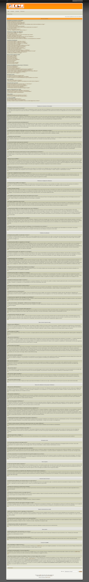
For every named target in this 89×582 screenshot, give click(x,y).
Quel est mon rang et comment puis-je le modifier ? (16, 37)
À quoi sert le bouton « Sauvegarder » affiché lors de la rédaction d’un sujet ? (21, 50)
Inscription (12, 11)
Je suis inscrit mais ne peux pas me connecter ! (16, 26)
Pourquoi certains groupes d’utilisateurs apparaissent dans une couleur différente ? (22, 70)
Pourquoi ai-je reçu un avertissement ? (14, 49)
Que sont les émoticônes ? (12, 57)
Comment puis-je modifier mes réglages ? (15, 32)
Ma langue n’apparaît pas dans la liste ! (14, 35)
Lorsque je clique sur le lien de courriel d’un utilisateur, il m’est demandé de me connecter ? (24, 38)
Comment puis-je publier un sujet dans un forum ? (16, 41)
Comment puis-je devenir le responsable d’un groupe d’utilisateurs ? (19, 69)
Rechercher (22, 11)
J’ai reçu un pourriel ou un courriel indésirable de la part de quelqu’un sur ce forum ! (22, 77)
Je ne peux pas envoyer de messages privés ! (15, 75)
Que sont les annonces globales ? (13, 59)
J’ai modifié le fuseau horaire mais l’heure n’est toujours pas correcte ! (20, 34)
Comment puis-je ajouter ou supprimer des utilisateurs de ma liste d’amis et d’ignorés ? (23, 81)
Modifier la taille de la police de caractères (7, 1)
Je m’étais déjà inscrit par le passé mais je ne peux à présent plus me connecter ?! (22, 27)
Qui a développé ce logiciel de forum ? (14, 98)
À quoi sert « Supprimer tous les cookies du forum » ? (17, 30)
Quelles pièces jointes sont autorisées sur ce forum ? (17, 95)
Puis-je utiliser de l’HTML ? (12, 56)
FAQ (8, 11)
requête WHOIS (31, 558)
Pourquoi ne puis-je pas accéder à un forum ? (15, 47)
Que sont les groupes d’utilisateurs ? (14, 68)
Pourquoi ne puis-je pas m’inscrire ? (13, 29)
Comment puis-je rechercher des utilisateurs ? (15, 86)
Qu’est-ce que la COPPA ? (12, 28)
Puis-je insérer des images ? (12, 58)
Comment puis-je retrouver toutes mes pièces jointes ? (17, 96)
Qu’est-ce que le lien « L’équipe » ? (13, 72)
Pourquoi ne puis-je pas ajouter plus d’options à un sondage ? (18, 45)
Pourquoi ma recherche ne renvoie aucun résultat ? (16, 84)
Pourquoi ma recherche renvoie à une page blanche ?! (17, 85)
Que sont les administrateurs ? (12, 66)
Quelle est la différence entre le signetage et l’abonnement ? (18, 90)
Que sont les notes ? (11, 61)
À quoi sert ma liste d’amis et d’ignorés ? (14, 80)
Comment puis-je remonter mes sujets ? (14, 52)
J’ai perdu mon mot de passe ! (12, 25)
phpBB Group (39, 545)
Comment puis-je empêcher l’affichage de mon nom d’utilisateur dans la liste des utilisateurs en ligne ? (26, 24)
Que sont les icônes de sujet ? (12, 63)
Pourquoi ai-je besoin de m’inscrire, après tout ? (16, 22)
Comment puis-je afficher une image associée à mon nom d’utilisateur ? (20, 36)
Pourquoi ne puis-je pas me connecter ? (14, 21)
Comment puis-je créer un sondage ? (14, 44)
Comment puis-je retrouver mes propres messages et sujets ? (18, 87)
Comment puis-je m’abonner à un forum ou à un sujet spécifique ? (19, 91)
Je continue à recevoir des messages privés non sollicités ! (18, 76)
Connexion (17, 11)
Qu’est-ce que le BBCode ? (12, 55)
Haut (8, 128)
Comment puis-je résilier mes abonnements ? (15, 92)
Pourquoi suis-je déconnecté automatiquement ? (16, 23)
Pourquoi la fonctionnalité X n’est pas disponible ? (16, 99)
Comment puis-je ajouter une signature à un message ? (17, 43)
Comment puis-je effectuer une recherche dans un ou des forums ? (19, 83)
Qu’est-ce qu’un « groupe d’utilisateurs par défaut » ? (17, 71)
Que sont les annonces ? (11, 60)
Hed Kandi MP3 (49, 575)
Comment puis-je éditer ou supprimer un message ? (16, 42)
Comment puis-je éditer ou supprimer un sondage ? (16, 46)
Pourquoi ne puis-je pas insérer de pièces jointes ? (16, 48)
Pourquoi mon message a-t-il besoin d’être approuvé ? (17, 51)
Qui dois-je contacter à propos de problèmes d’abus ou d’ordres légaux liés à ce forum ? (23, 100)
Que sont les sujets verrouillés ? (13, 62)
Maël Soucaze (48, 577)
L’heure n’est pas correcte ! (12, 33)
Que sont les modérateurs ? (12, 67)
